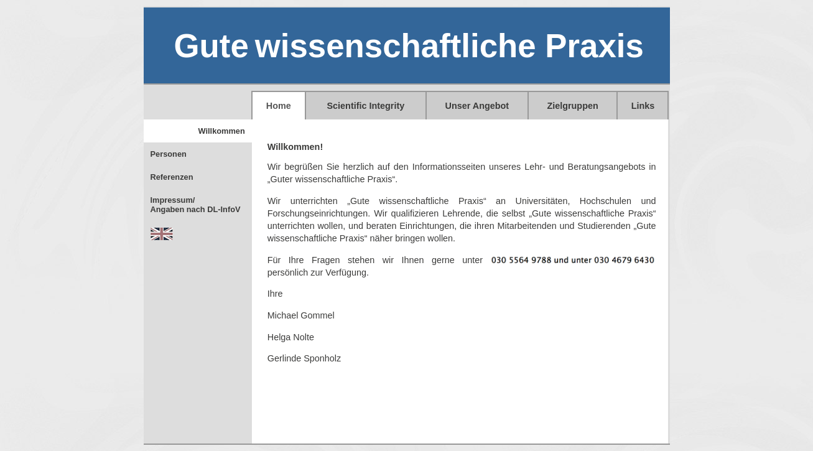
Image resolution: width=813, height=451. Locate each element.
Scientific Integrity (366, 106)
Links (643, 106)
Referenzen (172, 177)
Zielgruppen (572, 106)
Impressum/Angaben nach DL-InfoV (196, 204)
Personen (169, 154)
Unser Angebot (477, 106)
